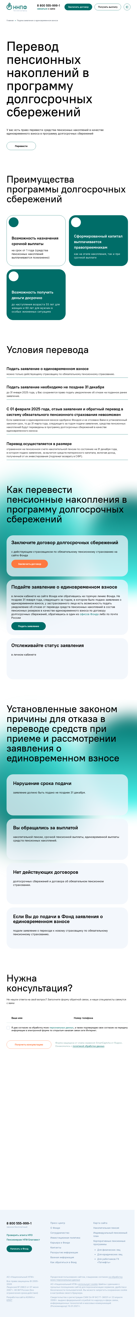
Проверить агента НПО (20, 1235)
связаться (42, 8)
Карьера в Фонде (60, 1242)
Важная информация (62, 1257)
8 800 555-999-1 (19, 1223)
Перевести (21, 146)
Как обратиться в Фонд (63, 1262)
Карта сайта (100, 1223)
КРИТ (9, 1300)
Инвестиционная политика (65, 1237)
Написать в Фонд (19, 1248)
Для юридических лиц (109, 1254)
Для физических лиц (108, 1249)
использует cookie (88, 1284)
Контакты (55, 1247)
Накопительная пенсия (106, 1227)
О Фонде (55, 1227)
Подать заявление (28, 626)
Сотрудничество (59, 1232)
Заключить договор (78, 7)
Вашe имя (16, 1018)
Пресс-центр (57, 1223)
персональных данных (62, 1027)
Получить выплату (107, 7)
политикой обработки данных (86, 1046)
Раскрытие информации (64, 1252)
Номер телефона (82, 1018)
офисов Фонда (89, 614)
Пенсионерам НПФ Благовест (23, 1239)
